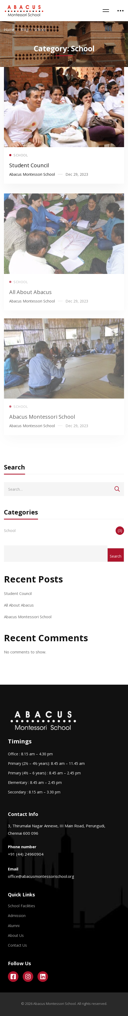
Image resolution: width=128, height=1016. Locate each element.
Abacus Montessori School (42, 422)
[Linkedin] (42, 976)
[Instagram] (28, 976)
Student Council (29, 166)
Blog (24, 29)
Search (115, 556)
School (64, 530)
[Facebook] (13, 976)
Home (9, 29)
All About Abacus (30, 297)
